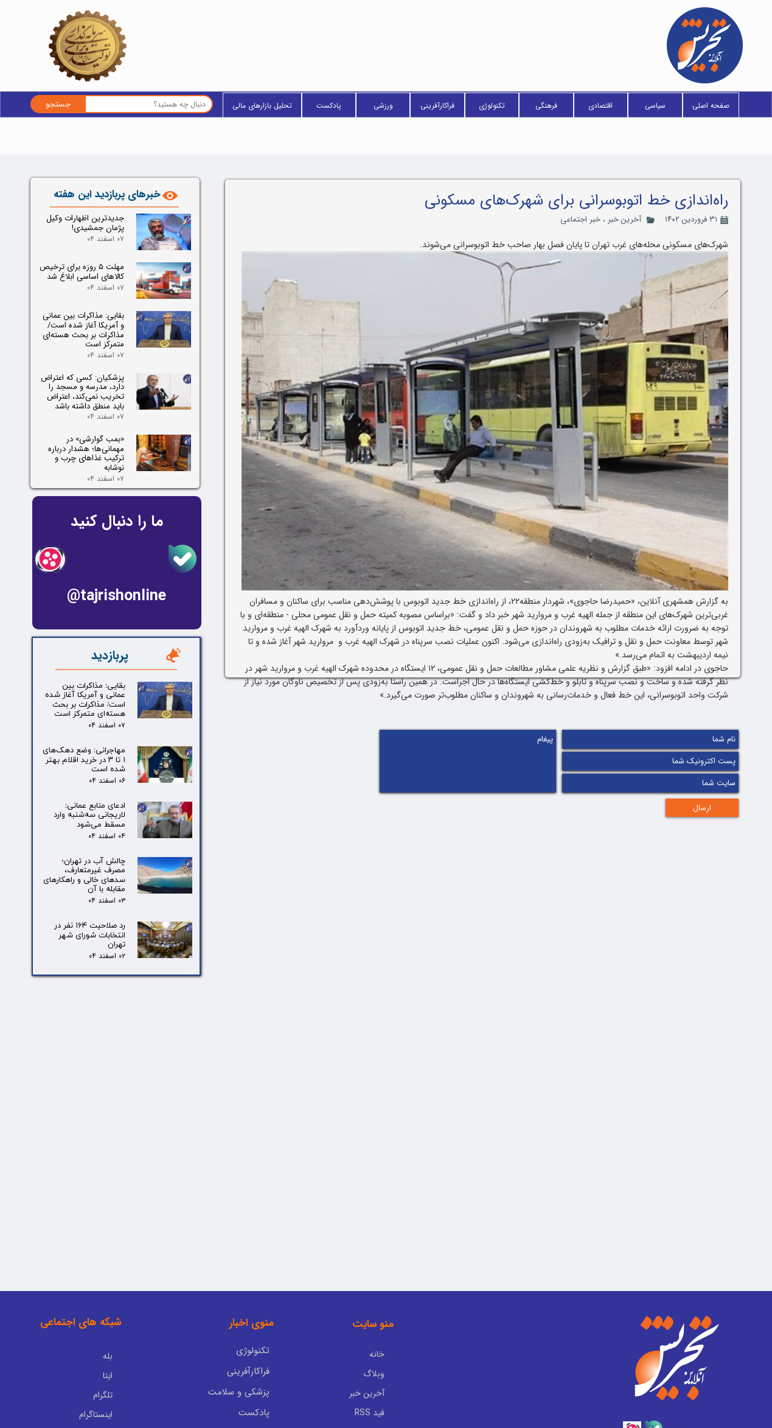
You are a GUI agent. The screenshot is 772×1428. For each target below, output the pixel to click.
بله (108, 1311)
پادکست (328, 105)
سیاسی (655, 105)
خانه (376, 1310)
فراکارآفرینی (437, 105)
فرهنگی (546, 105)
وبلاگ (373, 1329)
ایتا (108, 1330)
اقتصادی (600, 105)
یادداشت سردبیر (240, 1389)
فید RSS (369, 1368)
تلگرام (103, 1350)
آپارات (103, 1389)
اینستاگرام (96, 1369)
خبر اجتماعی (580, 219)
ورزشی (383, 105)
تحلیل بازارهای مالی (262, 105)
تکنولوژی (492, 105)
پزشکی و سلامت (239, 1347)
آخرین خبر (624, 219)
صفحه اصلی (710, 105)
